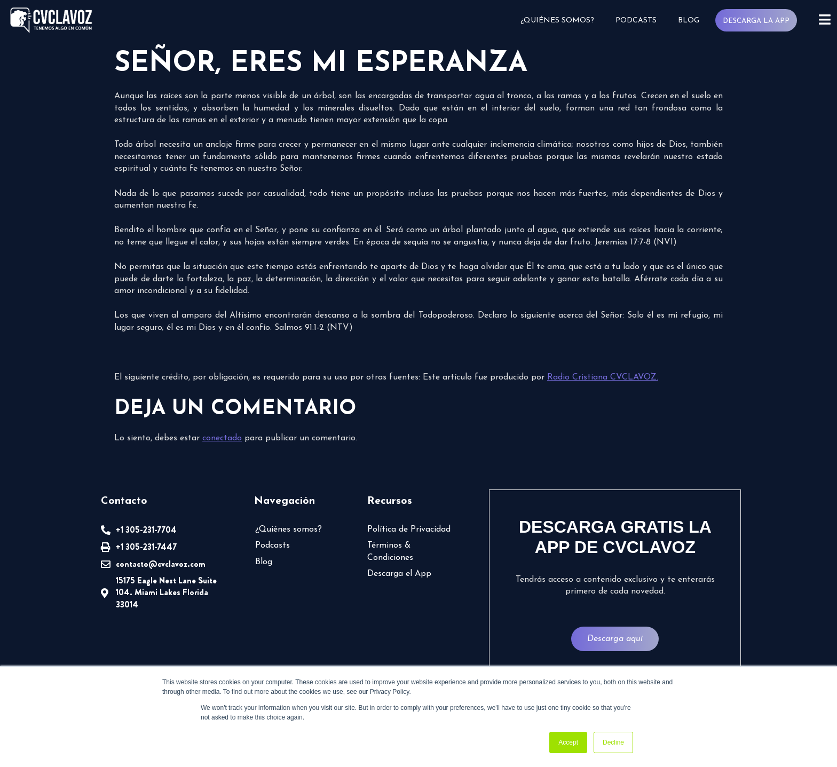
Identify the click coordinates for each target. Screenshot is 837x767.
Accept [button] (568, 742)
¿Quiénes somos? (557, 21)
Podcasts (636, 21)
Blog (688, 21)
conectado (222, 438)
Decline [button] (613, 742)
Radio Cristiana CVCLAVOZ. (602, 377)
